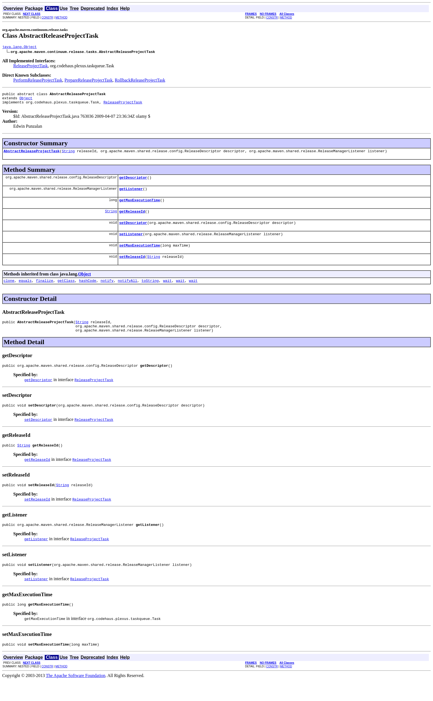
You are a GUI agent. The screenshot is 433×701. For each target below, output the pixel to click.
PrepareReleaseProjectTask (88, 81)
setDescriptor (133, 230)
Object (25, 100)
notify (107, 292)
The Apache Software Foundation (75, 696)
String (68, 154)
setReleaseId (132, 267)
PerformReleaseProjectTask (37, 81)
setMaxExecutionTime (139, 255)
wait (167, 292)
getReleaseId (132, 218)
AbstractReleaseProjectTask (32, 154)
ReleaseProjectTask (30, 66)
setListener (131, 242)
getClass (66, 292)
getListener (131, 194)
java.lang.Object (19, 47)
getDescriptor (133, 182)
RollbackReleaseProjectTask (140, 81)
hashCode (87, 292)
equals (25, 292)
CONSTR (47, 17)
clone (9, 292)
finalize (44, 292)
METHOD (61, 17)
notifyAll (127, 292)
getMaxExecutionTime (139, 206)
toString (150, 292)
